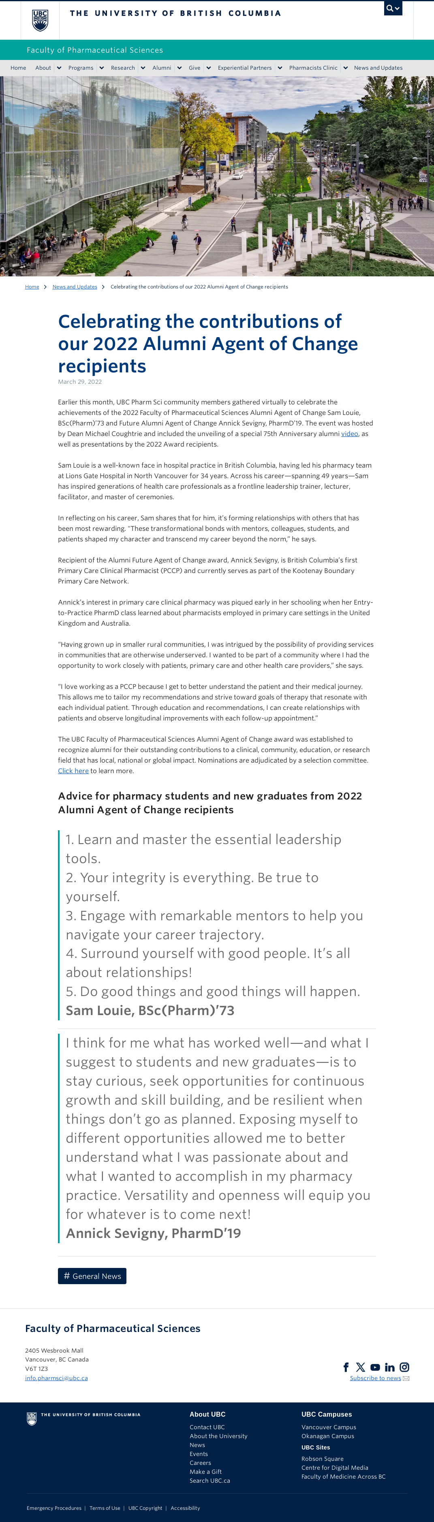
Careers (200, 1463)
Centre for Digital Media (334, 1467)
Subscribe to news (375, 1378)
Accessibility (185, 1508)
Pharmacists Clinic (313, 68)
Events (199, 1454)
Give (195, 68)
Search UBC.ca (210, 1480)
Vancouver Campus (328, 1427)
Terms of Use (105, 1508)
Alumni (161, 68)
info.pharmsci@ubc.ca (56, 1378)
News (197, 1445)
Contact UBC (207, 1427)
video (349, 434)
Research (123, 68)
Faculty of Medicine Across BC (343, 1476)
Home (18, 68)
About (43, 68)
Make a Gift (206, 1472)
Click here (73, 771)
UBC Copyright (145, 1508)
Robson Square (322, 1459)
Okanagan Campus (327, 1436)
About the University (219, 1436)
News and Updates (378, 68)
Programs (81, 68)
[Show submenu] (59, 68)
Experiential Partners (245, 68)
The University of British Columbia (46, 20)
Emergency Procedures (54, 1508)
